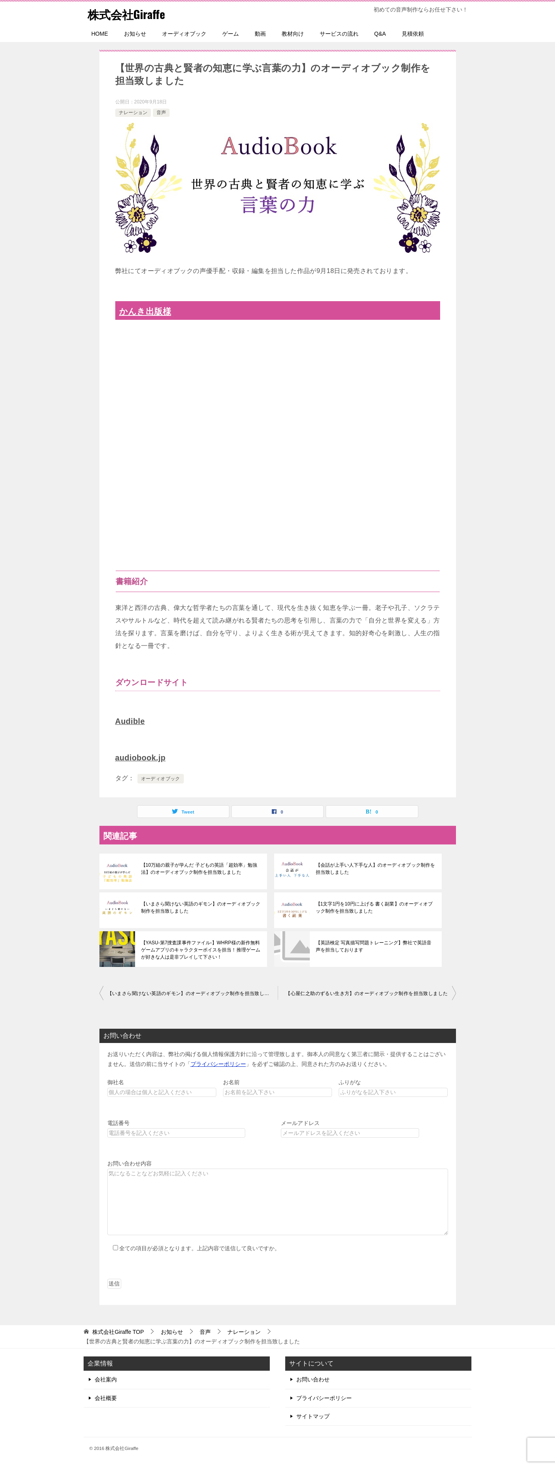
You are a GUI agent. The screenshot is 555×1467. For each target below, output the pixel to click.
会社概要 (106, 1398)
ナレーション (133, 112)
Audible (130, 721)
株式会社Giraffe (128, 14)
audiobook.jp (140, 757)
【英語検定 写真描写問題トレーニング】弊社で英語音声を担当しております (373, 946)
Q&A (380, 34)
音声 (161, 112)
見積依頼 (413, 34)
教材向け (293, 34)
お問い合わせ (313, 1379)
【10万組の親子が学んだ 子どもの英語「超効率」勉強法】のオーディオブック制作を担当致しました (199, 868)
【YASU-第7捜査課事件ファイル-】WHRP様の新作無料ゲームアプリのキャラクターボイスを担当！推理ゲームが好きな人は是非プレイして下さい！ (200, 950)
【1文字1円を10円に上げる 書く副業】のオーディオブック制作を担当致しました (374, 907)
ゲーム (230, 34)
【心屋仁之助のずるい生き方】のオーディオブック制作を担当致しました (367, 993)
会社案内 (106, 1379)
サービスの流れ (339, 34)
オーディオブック (184, 34)
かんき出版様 (145, 311)
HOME (100, 34)
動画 (260, 34)
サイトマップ (313, 1416)
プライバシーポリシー (218, 1064)
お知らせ (135, 34)
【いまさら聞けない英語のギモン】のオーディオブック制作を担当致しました (200, 907)
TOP (118, 1332)
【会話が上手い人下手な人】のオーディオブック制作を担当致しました (375, 868)
